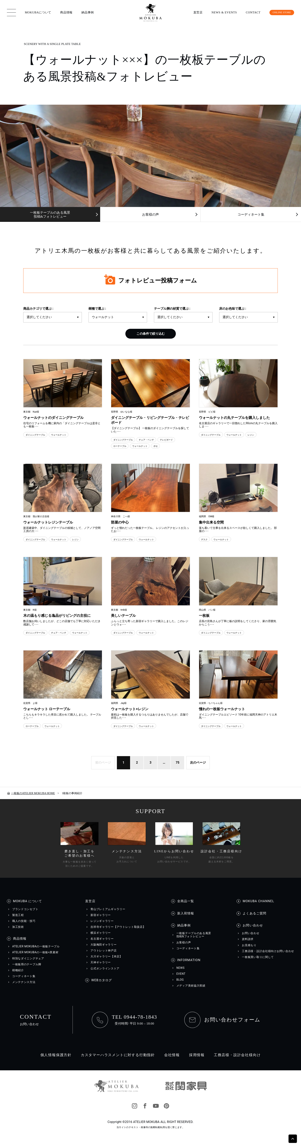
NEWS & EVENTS (218, 12)
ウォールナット (66, 434)
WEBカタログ (101, 987)
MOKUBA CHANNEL (258, 908)
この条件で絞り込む (150, 333)
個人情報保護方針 (56, 1061)
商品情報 (66, 12)
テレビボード (177, 439)
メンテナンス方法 (23, 988)
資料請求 (247, 945)
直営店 (192, 12)
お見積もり (249, 951)
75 (178, 769)
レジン (261, 434)
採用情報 (197, 1061)
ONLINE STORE (279, 12)
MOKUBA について (27, 908)
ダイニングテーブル (38, 434)
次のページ (199, 769)
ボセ (164, 446)
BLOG (180, 986)
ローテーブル (121, 446)
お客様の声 (150, 214)
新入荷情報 (185, 920)
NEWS (180, 974)
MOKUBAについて (38, 12)
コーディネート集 (251, 214)
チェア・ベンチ (153, 439)
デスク (205, 539)
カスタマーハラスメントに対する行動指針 (118, 1061)
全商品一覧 (185, 908)
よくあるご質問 (254, 920)
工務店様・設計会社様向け (237, 1061)
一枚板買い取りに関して (258, 963)
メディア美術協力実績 (190, 992)
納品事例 (87, 12)
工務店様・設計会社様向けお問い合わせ (268, 957)
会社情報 (172, 1061)
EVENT (180, 980)
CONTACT (247, 12)
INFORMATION (189, 967)
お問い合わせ (253, 932)
